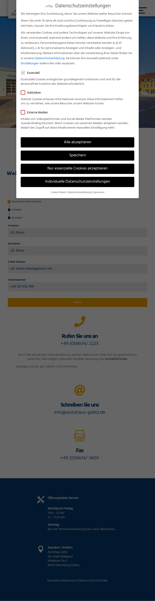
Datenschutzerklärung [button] (79, 192)
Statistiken (33, 92)
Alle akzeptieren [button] (77, 142)
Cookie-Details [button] (58, 192)
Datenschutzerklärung (50, 58)
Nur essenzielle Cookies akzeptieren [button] (77, 168)
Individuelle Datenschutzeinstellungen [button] (77, 181)
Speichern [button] (77, 155)
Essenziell (32, 72)
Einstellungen (30, 63)
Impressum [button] (98, 192)
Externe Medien (36, 112)
